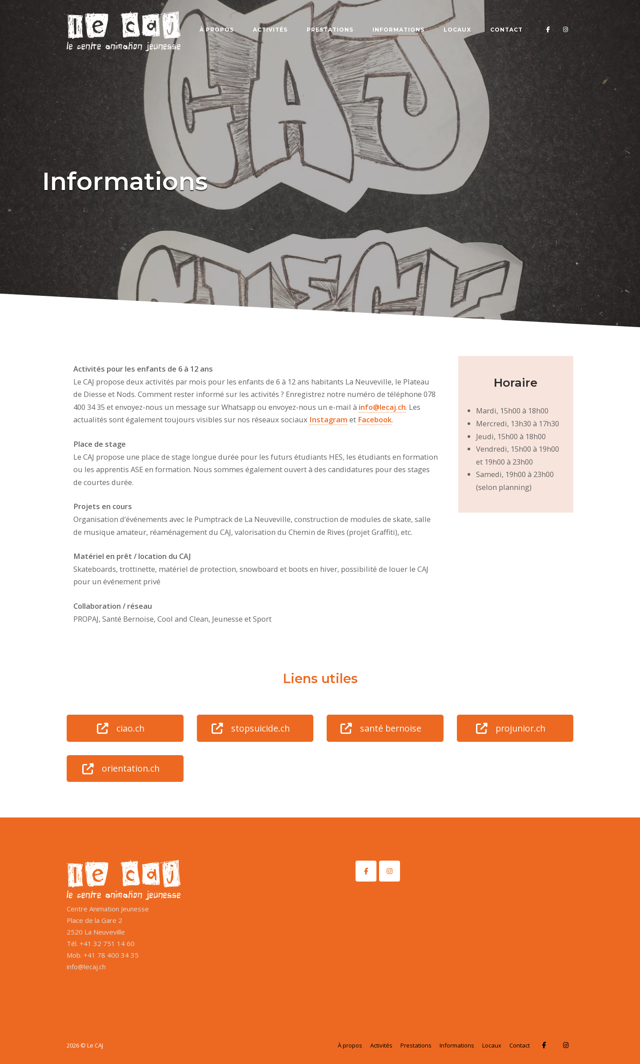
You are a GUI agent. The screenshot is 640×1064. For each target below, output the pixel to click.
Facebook (375, 419)
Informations (398, 29)
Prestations (330, 29)
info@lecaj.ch (382, 407)
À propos (217, 29)
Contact (506, 29)
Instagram (328, 419)
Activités (270, 29)
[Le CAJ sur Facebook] (366, 871)
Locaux (457, 29)
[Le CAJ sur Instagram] (389, 871)
